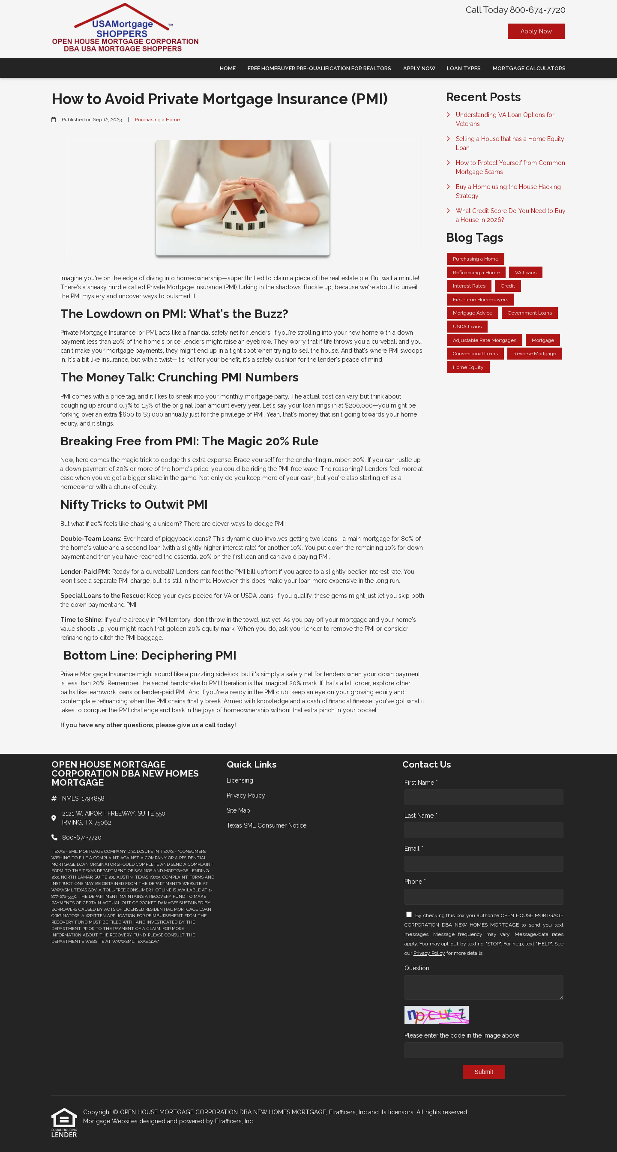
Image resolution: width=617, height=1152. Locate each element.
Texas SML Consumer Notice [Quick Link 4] (266, 825)
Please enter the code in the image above (461, 1035)
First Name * (421, 782)
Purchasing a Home (157, 120)
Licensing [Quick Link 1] (240, 780)
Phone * (415, 881)
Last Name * (420, 815)
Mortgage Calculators (529, 68)
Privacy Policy (429, 953)
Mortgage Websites (111, 1121)
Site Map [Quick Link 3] (238, 810)
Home (228, 68)
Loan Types (464, 68)
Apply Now (536, 31)
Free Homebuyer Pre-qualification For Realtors (319, 68)
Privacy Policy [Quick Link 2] (246, 795)
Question (416, 968)
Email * (413, 848)
